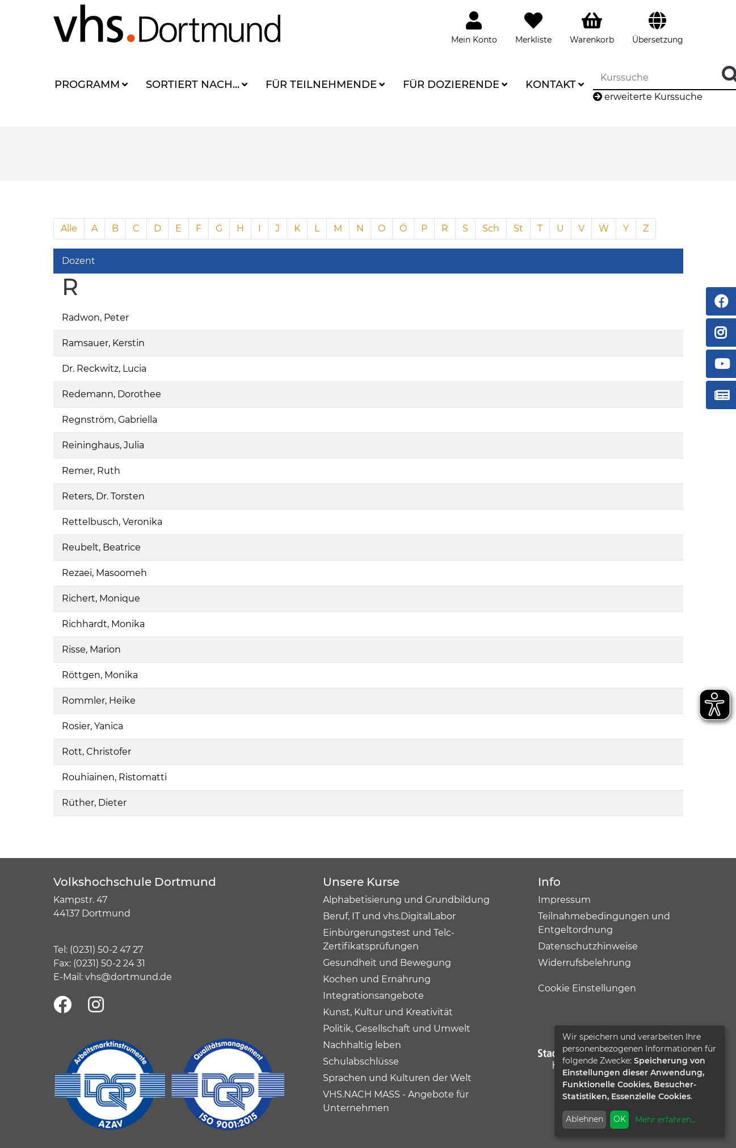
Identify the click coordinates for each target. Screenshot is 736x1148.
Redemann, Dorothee (111, 394)
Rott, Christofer (96, 751)
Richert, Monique (101, 598)
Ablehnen (584, 1119)
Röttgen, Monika (100, 675)
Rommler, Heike (99, 700)
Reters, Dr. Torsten (103, 496)
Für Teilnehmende (321, 84)
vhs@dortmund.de (128, 977)
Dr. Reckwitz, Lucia (104, 368)
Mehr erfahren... (665, 1120)
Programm (87, 84)
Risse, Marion (91, 649)
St (518, 228)
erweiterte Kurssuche (648, 96)
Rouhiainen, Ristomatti (114, 777)
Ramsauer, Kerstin (103, 343)
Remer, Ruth (91, 470)
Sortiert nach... (192, 84)
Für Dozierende (451, 84)
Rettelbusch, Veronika (112, 521)
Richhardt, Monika (103, 624)
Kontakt (550, 84)
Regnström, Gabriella (109, 419)
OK (619, 1119)
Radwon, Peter (95, 317)
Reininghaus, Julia (103, 445)
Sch (490, 228)
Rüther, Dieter (94, 802)
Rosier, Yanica (92, 726)
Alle (69, 228)
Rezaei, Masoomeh (104, 572)
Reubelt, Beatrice (101, 547)
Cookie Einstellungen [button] (587, 988)
